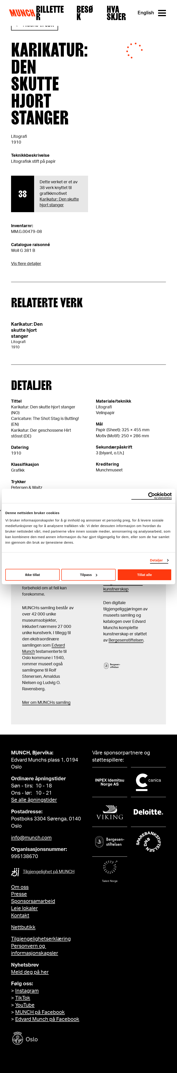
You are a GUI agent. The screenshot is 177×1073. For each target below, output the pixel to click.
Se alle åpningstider (34, 799)
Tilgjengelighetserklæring (41, 938)
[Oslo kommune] (45, 1039)
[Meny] (162, 13)
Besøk (85, 13)
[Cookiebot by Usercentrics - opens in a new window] (151, 496)
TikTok (22, 998)
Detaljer (156, 560)
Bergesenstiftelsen (126, 640)
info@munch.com (31, 837)
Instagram (27, 990)
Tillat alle (144, 575)
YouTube (25, 1005)
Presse (19, 894)
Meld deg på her (30, 972)
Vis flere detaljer (26, 264)
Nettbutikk (23, 927)
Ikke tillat (32, 575)
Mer (26, 703)
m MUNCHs (44, 703)
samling (63, 703)
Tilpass (88, 575)
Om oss (20, 887)
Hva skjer (116, 13)
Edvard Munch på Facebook (47, 1019)
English (146, 12)
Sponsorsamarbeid (33, 901)
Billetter (50, 13)
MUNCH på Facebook (40, 1012)
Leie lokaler (24, 908)
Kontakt (20, 915)
